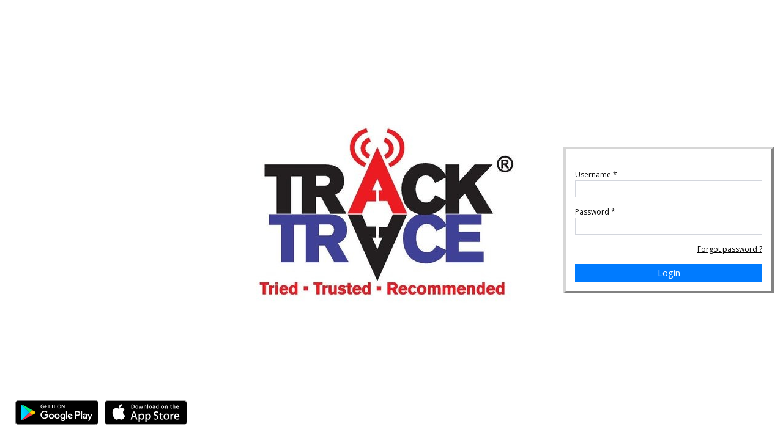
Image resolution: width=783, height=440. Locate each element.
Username (596, 174)
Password (595, 212)
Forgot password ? (729, 249)
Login (669, 272)
